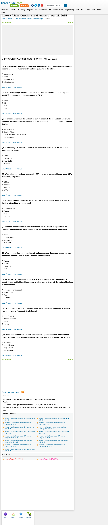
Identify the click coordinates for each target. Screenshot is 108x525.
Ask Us (61, 514)
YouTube (69, 514)
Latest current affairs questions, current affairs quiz (29, 18)
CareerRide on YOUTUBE (13, 459)
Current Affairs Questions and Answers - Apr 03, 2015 (53, 441)
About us (35, 514)
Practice (64, 3)
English (30, 7)
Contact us (43, 514)
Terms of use (53, 514)
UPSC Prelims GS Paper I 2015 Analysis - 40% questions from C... (53, 428)
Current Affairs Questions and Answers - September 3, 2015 (18, 441)
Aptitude (13, 7)
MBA (83, 7)
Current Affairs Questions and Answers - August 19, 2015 (52, 436)
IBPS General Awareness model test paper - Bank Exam (90, 71)
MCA (77, 7)
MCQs (78, 19)
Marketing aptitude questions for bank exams (88, 76)
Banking (10, 18)
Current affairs (58, 7)
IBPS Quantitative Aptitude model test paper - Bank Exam (90, 54)
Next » (70, 22)
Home (28, 514)
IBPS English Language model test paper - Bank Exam (90, 65)
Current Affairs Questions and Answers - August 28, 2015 (18, 445)
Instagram (77, 514)
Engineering (69, 7)
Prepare (54, 3)
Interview (4, 7)
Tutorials (93, 19)
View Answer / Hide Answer (12, 87)
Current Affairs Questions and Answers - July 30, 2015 (54, 432)
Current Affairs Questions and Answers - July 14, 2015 (20, 432)
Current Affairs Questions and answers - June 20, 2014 (54, 419)
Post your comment (11, 392)
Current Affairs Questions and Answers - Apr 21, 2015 (19, 428)
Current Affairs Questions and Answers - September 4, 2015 (18, 423)
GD (36, 7)
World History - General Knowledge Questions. (87, 60)
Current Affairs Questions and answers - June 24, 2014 (20, 419)
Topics (3, 18)
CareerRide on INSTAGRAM (48, 459)
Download (101, 19)
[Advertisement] (37, 40)
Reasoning (21, 7)
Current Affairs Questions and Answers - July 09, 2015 (20, 450)
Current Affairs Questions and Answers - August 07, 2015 (52, 423)
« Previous (6, 22)
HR (50, 7)
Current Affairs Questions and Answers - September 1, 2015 (18, 436)
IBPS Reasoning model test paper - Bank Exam (89, 82)
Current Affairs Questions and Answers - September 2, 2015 (52, 445)
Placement (43, 7)
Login (3, 10)
